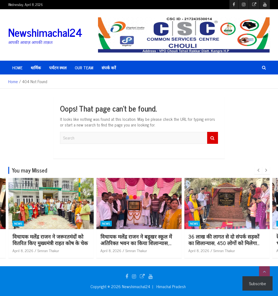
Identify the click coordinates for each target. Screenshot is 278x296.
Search (212, 138)
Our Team (84, 67)
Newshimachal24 (45, 32)
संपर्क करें (109, 67)
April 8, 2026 (22, 250)
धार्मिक (36, 67)
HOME (17, 67)
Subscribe (257, 283)
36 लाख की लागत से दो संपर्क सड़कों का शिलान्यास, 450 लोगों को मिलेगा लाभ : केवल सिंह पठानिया (223, 243)
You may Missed (29, 170)
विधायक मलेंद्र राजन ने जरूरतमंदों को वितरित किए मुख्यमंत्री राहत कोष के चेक (50, 239)
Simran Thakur (48, 250)
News (18, 223)
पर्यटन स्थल (58, 67)
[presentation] (258, 170)
